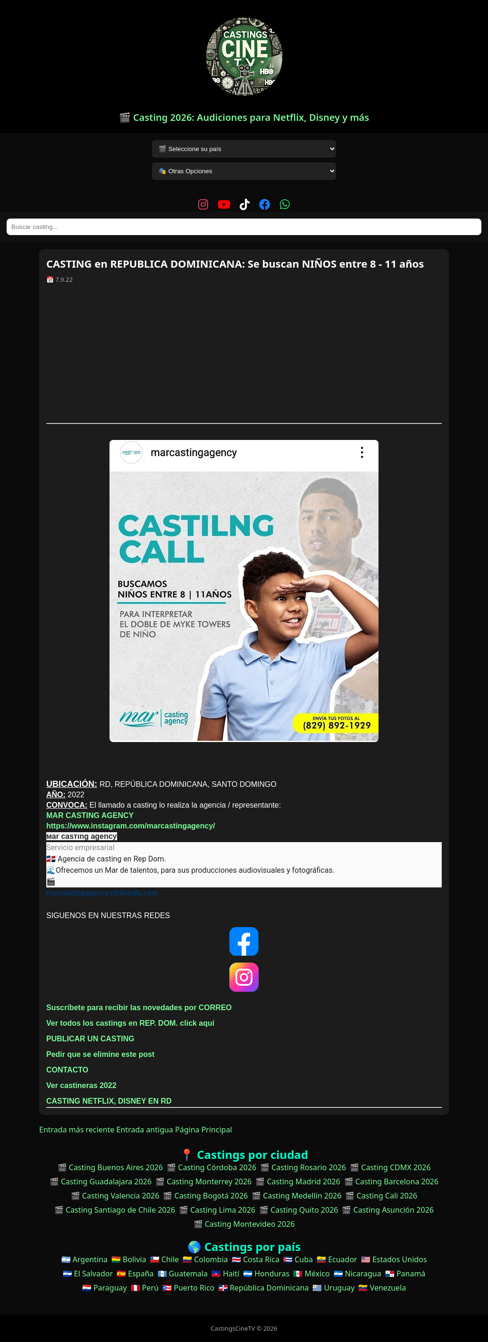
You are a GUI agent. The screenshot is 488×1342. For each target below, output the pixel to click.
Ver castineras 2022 (81, 1085)
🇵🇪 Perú (145, 1288)
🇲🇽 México (311, 1273)
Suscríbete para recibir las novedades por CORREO (139, 1008)
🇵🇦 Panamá (405, 1273)
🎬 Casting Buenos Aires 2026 (110, 1167)
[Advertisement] (244, 357)
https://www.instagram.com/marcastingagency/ (130, 826)
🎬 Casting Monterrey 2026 (203, 1181)
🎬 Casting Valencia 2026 (115, 1195)
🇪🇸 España (135, 1273)
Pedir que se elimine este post (100, 1054)
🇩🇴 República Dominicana (264, 1288)
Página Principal (203, 1129)
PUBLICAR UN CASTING (90, 1039)
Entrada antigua (145, 1129)
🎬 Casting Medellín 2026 (296, 1195)
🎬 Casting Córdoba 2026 (211, 1167)
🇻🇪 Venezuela (382, 1288)
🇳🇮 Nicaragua (357, 1273)
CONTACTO (67, 1070)
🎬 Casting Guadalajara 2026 (100, 1181)
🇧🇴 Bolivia (128, 1259)
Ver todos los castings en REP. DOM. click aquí (130, 1023)
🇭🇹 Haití (225, 1273)
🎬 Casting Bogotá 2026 (205, 1195)
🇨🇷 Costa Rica (255, 1259)
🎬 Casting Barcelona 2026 (391, 1181)
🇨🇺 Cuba (298, 1259)
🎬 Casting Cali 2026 (381, 1195)
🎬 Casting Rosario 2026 (303, 1167)
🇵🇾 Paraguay (104, 1288)
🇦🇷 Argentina (84, 1259)
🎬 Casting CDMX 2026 (390, 1167)
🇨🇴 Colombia (205, 1259)
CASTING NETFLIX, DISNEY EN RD (109, 1101)
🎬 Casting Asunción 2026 (388, 1210)
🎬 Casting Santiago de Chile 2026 (114, 1210)
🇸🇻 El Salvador (88, 1273)
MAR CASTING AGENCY (90, 815)
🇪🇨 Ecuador (337, 1259)
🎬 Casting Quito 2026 (298, 1210)
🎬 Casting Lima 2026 (217, 1210)
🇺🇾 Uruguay (333, 1288)
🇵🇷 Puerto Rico (188, 1288)
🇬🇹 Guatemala (183, 1273)
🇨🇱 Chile (164, 1259)
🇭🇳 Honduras (266, 1273)
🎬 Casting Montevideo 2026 (244, 1224)
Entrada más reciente (76, 1129)
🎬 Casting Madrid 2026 (297, 1181)
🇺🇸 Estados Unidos (394, 1259)
